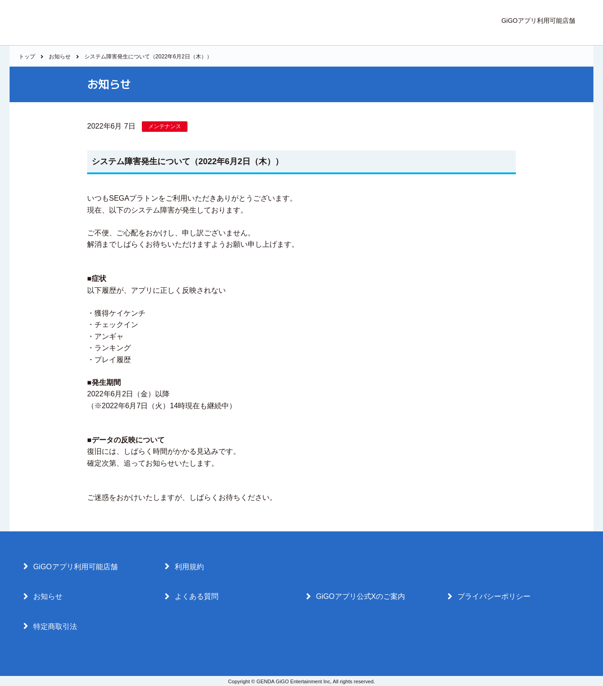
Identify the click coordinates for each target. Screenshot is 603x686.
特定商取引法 (50, 626)
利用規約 (184, 566)
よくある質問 (191, 596)
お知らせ (60, 56)
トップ (27, 56)
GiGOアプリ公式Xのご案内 (355, 596)
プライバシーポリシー (488, 596)
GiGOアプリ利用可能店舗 (538, 20)
